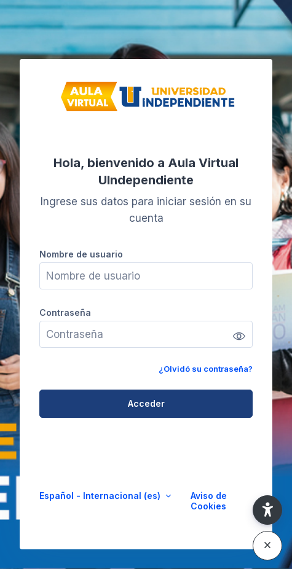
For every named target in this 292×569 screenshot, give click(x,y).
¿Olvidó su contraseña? (206, 369)
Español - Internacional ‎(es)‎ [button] (101, 495)
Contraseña (65, 312)
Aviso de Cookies (209, 500)
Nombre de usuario (81, 254)
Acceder (146, 403)
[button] (267, 510)
